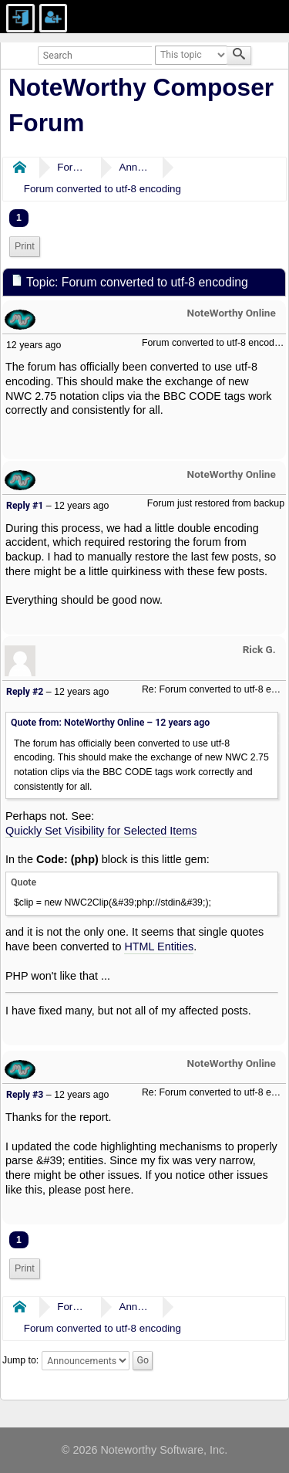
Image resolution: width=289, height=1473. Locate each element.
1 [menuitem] (19, 217)
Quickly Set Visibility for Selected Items (101, 831)
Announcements (134, 167)
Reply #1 (24, 505)
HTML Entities (158, 946)
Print (25, 246)
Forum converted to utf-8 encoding (102, 189)
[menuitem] (24, 246)
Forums (72, 167)
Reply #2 (24, 691)
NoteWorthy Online (231, 312)
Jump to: (20, 1360)
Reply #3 (24, 1094)
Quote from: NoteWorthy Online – (110, 722)
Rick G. (259, 649)
